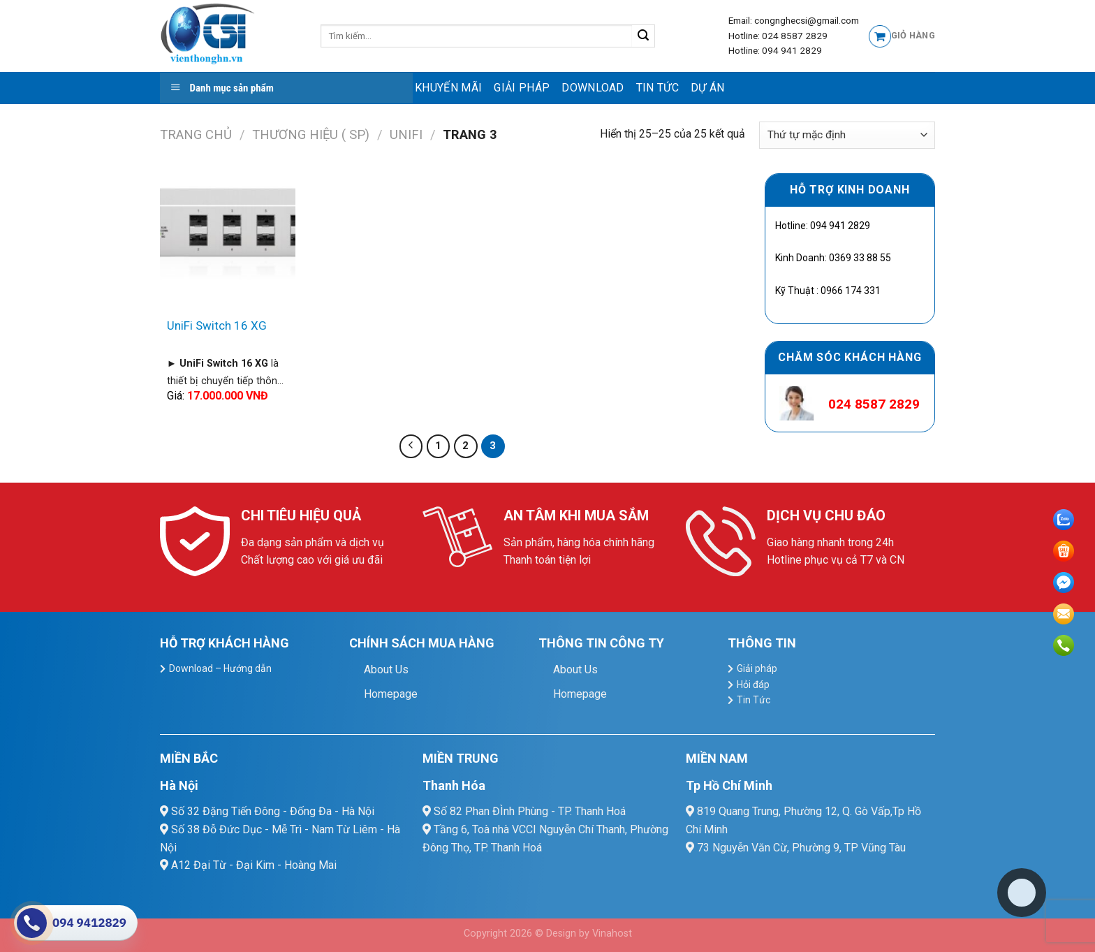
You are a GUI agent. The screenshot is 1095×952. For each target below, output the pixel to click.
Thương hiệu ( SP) (310, 134)
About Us (386, 669)
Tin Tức (657, 87)
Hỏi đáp (753, 684)
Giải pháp (522, 87)
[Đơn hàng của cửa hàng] (847, 135)
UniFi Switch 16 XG (217, 325)
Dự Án (708, 87)
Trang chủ (196, 134)
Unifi (406, 134)
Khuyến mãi (448, 87)
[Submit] (643, 36)
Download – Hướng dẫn (220, 668)
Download (592, 87)
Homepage (391, 694)
